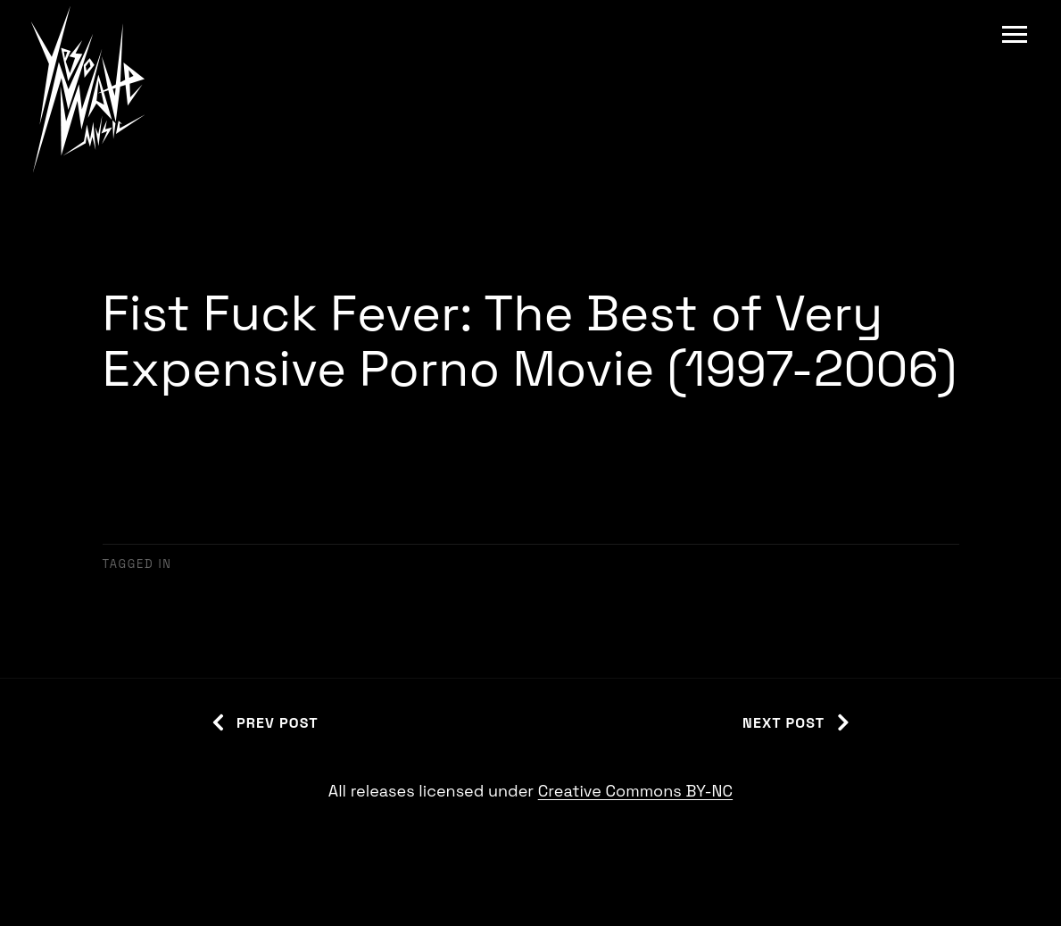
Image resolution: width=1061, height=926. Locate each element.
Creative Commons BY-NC (635, 790)
